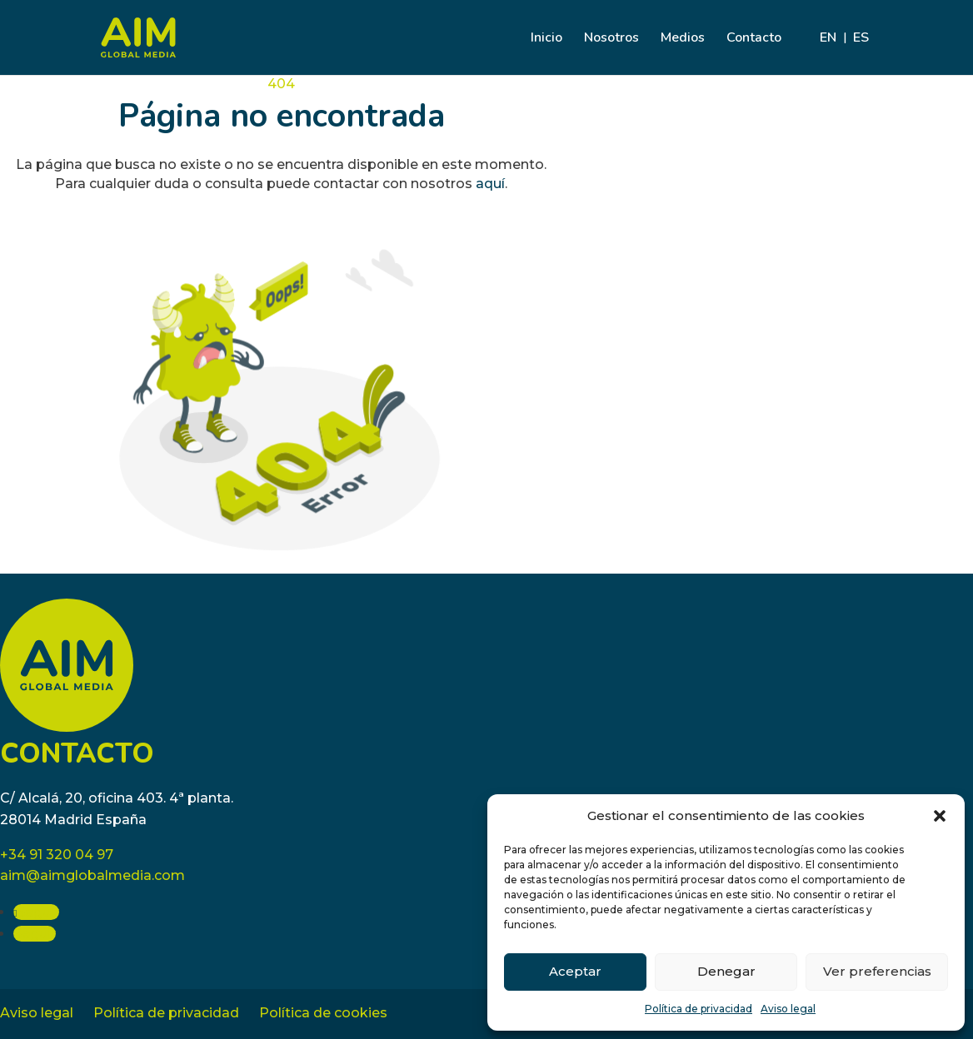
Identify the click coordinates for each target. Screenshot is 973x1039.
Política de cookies (323, 1013)
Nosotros (611, 39)
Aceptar (575, 971)
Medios (683, 39)
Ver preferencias (877, 971)
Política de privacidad (698, 1008)
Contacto (753, 39)
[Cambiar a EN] (828, 53)
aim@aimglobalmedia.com (92, 875)
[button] (939, 816)
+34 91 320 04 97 (56, 855)
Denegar (726, 971)
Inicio (546, 39)
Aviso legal (788, 1008)
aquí (490, 183)
